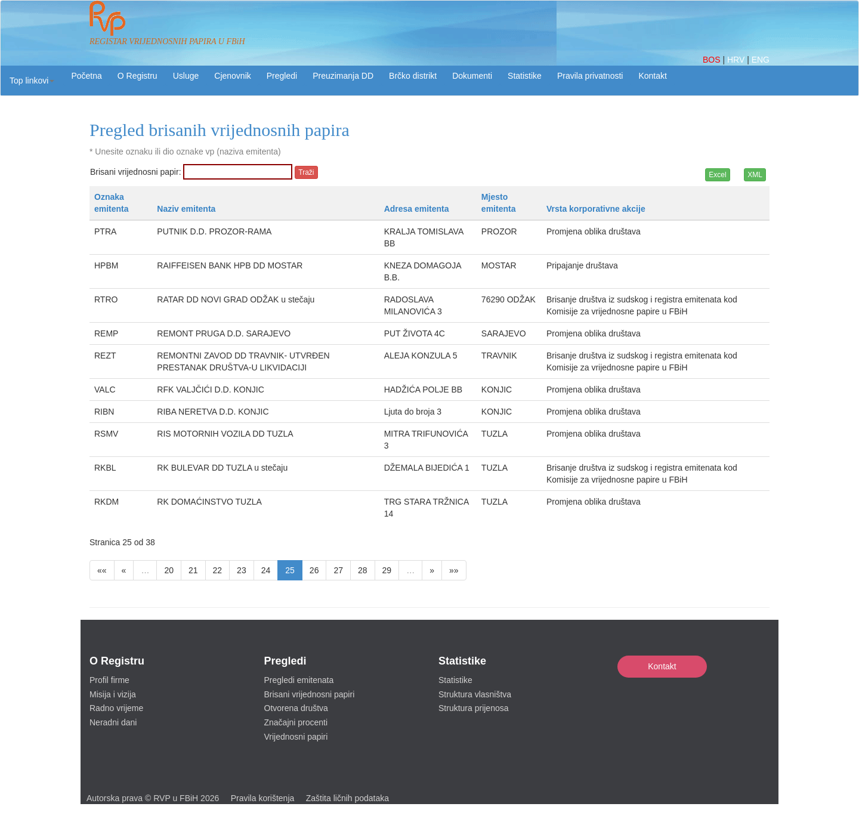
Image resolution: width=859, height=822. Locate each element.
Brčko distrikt (413, 76)
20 (169, 570)
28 (362, 570)
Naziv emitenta (186, 209)
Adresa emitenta (416, 209)
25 (290, 570)
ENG (761, 59)
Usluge (186, 76)
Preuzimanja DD (343, 76)
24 (266, 570)
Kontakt (662, 666)
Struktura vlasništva (474, 694)
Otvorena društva (296, 708)
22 (218, 570)
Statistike (525, 76)
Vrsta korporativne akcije (595, 209)
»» (454, 570)
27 (338, 570)
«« (102, 570)
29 (387, 570)
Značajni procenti (296, 722)
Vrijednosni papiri (296, 736)
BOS (712, 59)
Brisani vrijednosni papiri (309, 694)
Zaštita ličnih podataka (347, 798)
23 (241, 570)
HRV (737, 59)
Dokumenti (472, 76)
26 (314, 570)
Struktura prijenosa (473, 708)
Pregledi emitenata (299, 680)
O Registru (137, 76)
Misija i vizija (112, 694)
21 (193, 570)
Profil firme (109, 680)
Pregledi (282, 76)
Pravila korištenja (263, 798)
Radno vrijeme (116, 708)
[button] (32, 80)
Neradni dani (113, 722)
